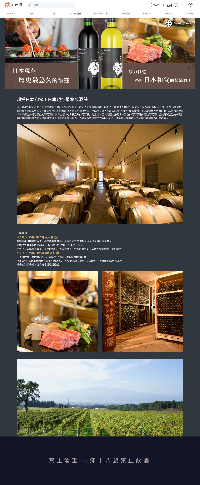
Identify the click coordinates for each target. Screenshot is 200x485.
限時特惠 (126, 13)
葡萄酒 (10, 13)
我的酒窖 (189, 13)
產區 (32, 13)
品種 (53, 13)
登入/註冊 (157, 5)
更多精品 (168, 13)
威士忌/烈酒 (75, 13)
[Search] (51, 5)
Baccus (13, 4)
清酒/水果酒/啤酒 (101, 13)
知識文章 (147, 13)
